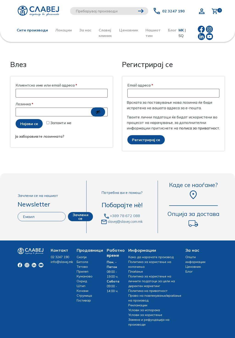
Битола (82, 262)
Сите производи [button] (32, 30)
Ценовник (128, 30)
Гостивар (84, 300)
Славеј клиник (105, 33)
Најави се (29, 123)
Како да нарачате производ (151, 257)
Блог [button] (172, 30)
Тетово (82, 267)
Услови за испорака (144, 310)
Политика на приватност (148, 291)
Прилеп (82, 271)
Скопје (82, 257)
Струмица (84, 295)
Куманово (84, 276)
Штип (81, 286)
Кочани (82, 291)
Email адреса (153, 84)
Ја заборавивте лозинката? (39, 136)
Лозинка (38, 103)
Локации (63, 30)
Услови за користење (145, 315)
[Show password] (98, 112)
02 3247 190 (173, 11)
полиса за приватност (199, 128)
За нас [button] (85, 30)
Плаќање (135, 271)
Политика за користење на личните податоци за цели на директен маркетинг (151, 281)
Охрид (82, 281)
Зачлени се (80, 216)
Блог (189, 271)
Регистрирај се (146, 139)
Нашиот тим (153, 33)
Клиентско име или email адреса (60, 84)
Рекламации (137, 305)
